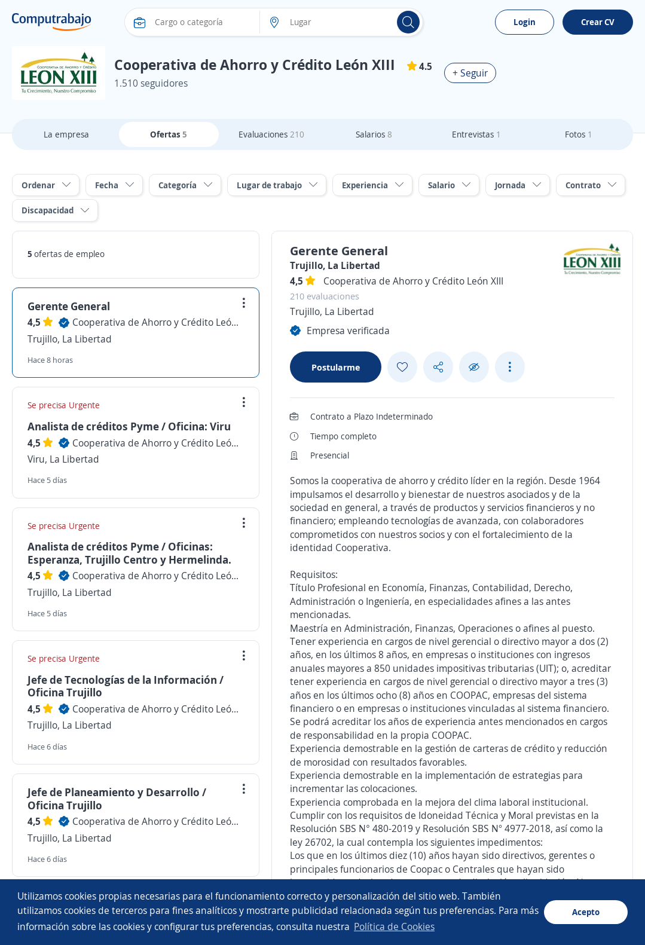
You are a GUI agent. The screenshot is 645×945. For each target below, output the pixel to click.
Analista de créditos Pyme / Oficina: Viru (129, 426)
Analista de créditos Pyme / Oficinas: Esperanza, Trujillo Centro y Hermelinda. (129, 553)
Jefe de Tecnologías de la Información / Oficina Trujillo (125, 686)
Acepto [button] (586, 912)
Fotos (578, 134)
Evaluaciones (271, 134)
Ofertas (168, 134)
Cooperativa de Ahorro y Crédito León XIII (158, 322)
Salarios (374, 134)
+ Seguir (470, 72)
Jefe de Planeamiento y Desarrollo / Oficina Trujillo (116, 798)
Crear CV (598, 21)
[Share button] (438, 367)
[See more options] (510, 367)
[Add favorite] (402, 367)
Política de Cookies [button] (394, 926)
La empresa (66, 134)
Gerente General (68, 306)
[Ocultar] (474, 367)
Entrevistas (476, 134)
